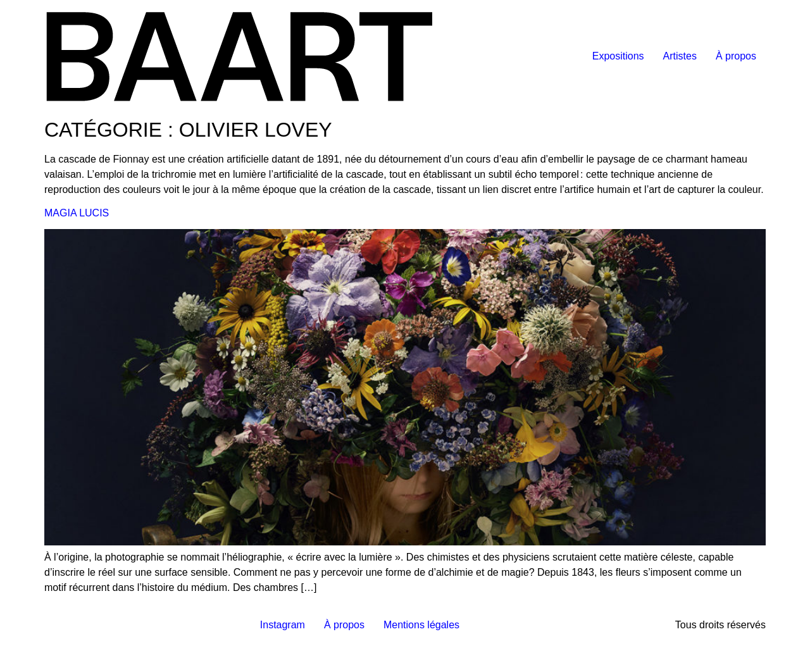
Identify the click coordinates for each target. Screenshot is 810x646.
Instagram (282, 624)
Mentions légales (421, 624)
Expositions (618, 56)
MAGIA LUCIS (76, 213)
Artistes (680, 56)
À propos (736, 56)
